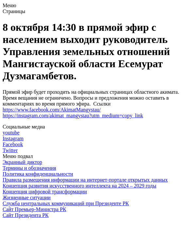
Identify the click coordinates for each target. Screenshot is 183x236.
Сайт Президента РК (26, 215)
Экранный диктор (22, 162)
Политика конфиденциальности (38, 174)
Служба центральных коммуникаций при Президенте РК (66, 203)
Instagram (13, 138)
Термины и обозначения (29, 168)
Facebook (13, 144)
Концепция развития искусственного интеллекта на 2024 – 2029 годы (79, 185)
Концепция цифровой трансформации (45, 191)
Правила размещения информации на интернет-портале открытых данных (85, 180)
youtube (11, 132)
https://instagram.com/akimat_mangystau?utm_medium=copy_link (73, 115)
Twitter (10, 150)
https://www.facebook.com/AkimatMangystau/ (52, 109)
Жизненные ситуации (27, 197)
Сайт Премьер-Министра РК (34, 209)
